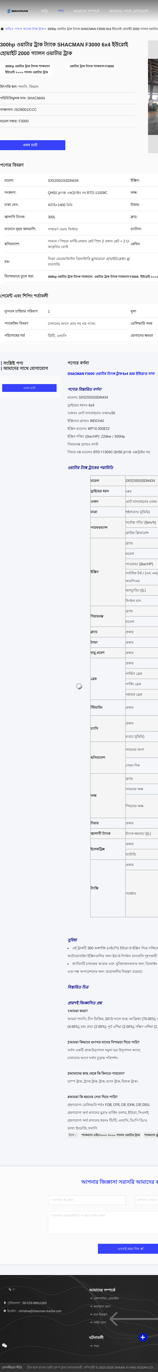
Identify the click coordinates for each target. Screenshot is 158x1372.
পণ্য (61, 11)
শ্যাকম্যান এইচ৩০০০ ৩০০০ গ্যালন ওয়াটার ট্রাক (111, 1135)
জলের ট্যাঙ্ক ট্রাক (33, 29)
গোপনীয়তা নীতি (12, 1367)
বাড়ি (44, 11)
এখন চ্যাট (32, 145)
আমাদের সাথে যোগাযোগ (128, 11)
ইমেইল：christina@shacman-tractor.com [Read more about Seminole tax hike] (32, 1311)
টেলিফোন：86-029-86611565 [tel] (25, 1303)
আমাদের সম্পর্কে (86, 11)
